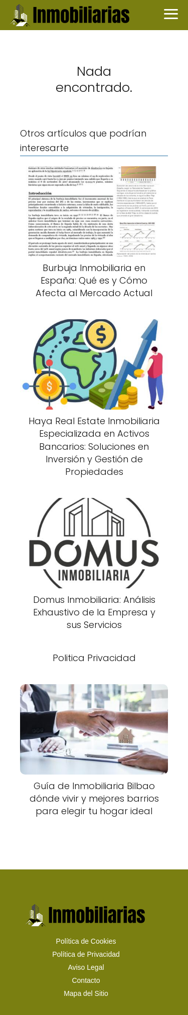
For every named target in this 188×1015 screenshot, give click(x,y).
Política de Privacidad (86, 954)
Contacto (86, 980)
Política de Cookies (86, 941)
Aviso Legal (86, 967)
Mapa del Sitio (86, 993)
